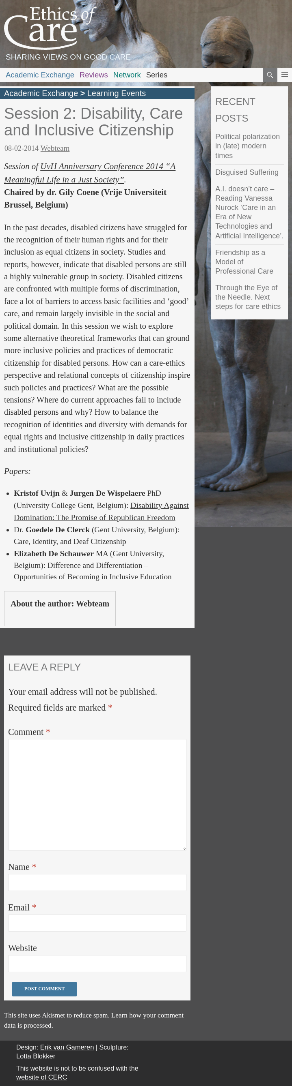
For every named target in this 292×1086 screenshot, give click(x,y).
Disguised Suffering (247, 172)
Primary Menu (284, 81)
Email (22, 907)
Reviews (94, 75)
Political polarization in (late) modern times (247, 146)
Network (127, 75)
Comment (29, 732)
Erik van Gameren (67, 1047)
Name (22, 867)
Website (22, 948)
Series (157, 75)
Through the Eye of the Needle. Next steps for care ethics (248, 297)
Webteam (55, 148)
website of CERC (41, 1077)
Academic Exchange (40, 75)
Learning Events (116, 93)
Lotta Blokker (35, 1056)
